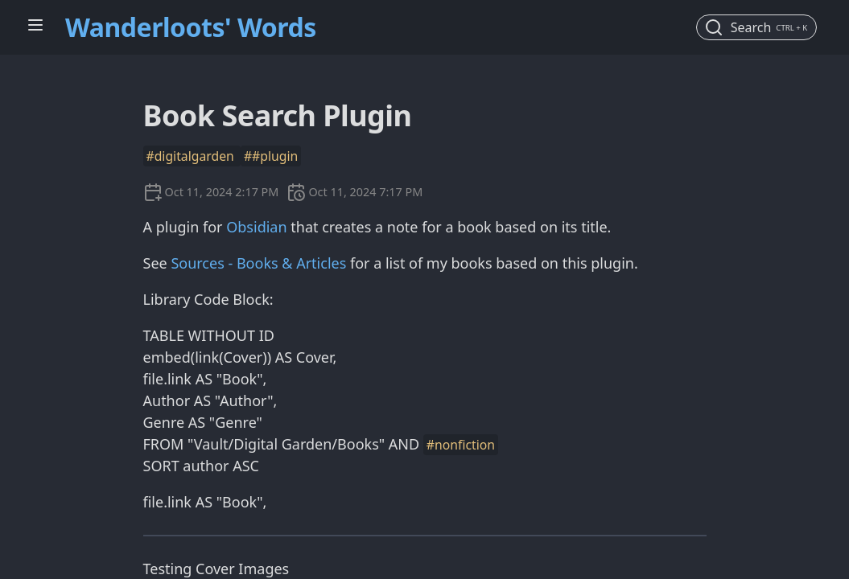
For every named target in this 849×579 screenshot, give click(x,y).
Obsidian (256, 226)
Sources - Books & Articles (258, 263)
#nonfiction (461, 445)
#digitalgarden (191, 156)
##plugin (271, 156)
